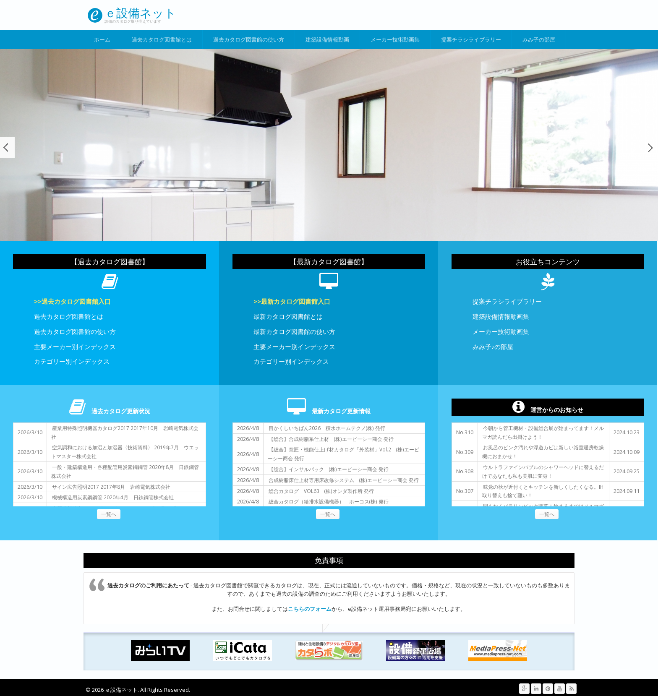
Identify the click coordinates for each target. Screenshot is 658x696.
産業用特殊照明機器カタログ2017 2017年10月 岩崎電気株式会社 (124, 432)
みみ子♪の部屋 (493, 346)
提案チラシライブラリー (471, 39)
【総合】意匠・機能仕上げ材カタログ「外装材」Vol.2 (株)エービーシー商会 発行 (343, 453)
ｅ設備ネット (140, 13)
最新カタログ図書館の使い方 (294, 331)
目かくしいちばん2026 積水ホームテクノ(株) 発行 (327, 428)
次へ (650, 147)
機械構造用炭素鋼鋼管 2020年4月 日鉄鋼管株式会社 (113, 497)
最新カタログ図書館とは (288, 316)
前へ (7, 147)
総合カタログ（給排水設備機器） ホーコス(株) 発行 (329, 501)
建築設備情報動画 (327, 39)
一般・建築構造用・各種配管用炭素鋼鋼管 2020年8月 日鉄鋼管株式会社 (125, 471)
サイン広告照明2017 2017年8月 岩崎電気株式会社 (111, 486)
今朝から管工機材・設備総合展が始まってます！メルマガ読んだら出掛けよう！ (543, 432)
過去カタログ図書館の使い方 (248, 39)
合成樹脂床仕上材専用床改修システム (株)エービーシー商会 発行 (344, 480)
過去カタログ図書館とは (162, 39)
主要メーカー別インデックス (75, 346)
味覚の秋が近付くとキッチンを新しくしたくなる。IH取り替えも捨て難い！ (542, 491)
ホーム (102, 39)
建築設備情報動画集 (501, 316)
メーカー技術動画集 (395, 39)
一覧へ (108, 514)
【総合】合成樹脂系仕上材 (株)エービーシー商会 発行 (331, 438)
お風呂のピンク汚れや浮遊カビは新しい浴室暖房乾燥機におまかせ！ (543, 451)
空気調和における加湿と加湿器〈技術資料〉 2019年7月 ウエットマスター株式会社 (125, 451)
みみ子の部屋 (538, 39)
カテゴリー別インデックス (72, 361)
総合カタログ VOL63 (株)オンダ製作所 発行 (321, 490)
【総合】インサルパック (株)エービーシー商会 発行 (329, 469)
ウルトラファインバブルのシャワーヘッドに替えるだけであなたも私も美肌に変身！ (543, 471)
